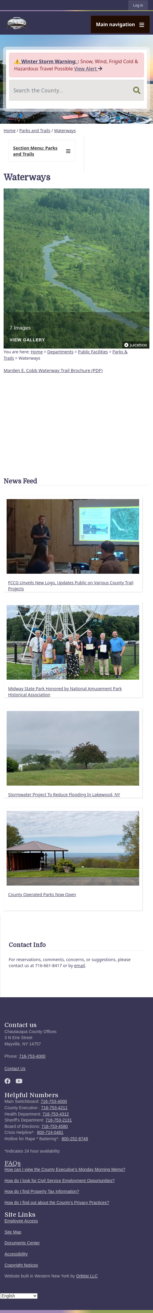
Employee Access (21, 1221)
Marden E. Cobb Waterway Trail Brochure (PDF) (53, 370)
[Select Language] (19, 1296)
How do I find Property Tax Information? (42, 1191)
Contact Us (15, 1068)
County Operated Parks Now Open (42, 894)
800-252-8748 (75, 1139)
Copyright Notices (21, 1265)
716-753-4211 (54, 1108)
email (79, 965)
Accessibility (16, 1254)
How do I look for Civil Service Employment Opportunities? (60, 1180)
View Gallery (27, 340)
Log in (138, 5)
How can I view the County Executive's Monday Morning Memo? (65, 1169)
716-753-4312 (55, 1114)
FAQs (13, 1163)
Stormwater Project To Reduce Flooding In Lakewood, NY (64, 794)
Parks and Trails (34, 130)
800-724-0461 (50, 1132)
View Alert (88, 68)
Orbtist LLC (87, 1276)
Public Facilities (93, 352)
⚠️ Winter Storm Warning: (46, 61)
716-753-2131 (58, 1120)
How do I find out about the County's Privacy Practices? (57, 1202)
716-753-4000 (32, 1056)
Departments (60, 352)
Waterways (65, 130)
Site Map (13, 1232)
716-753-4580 (54, 1126)
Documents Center (22, 1243)
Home (10, 130)
